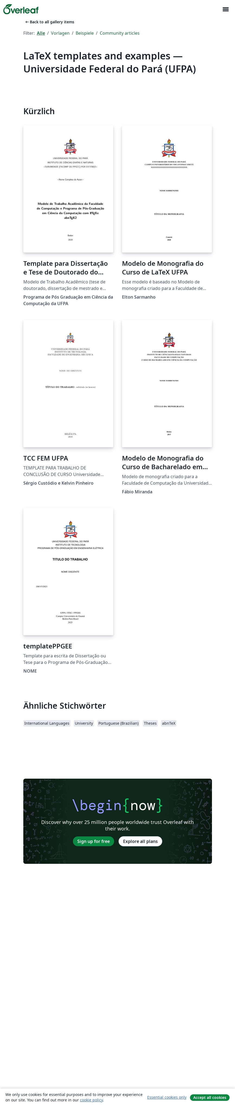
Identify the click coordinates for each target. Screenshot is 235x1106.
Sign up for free (93, 841)
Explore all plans (140, 841)
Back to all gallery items (49, 21)
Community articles (120, 33)
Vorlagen (60, 33)
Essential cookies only (166, 1097)
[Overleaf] (20, 9)
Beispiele (85, 33)
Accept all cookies (209, 1097)
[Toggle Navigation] (225, 9)
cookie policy (91, 1099)
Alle (41, 33)
